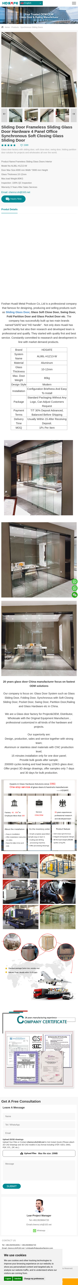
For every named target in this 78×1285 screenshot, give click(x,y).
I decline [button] (17, 1279)
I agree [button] (8, 1279)
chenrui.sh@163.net (16, 1248)
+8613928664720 (28, 1245)
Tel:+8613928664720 (39, 1220)
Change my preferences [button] (34, 1279)
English (25, 3)
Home (7, 27)
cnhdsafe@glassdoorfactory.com (39, 1248)
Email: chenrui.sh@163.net (15, 192)
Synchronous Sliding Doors (31, 27)
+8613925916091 (12, 1245)
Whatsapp (39, 1230)
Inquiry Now (13, 199)
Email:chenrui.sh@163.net (39, 1224)
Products (15, 27)
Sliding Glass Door (18, 312)
